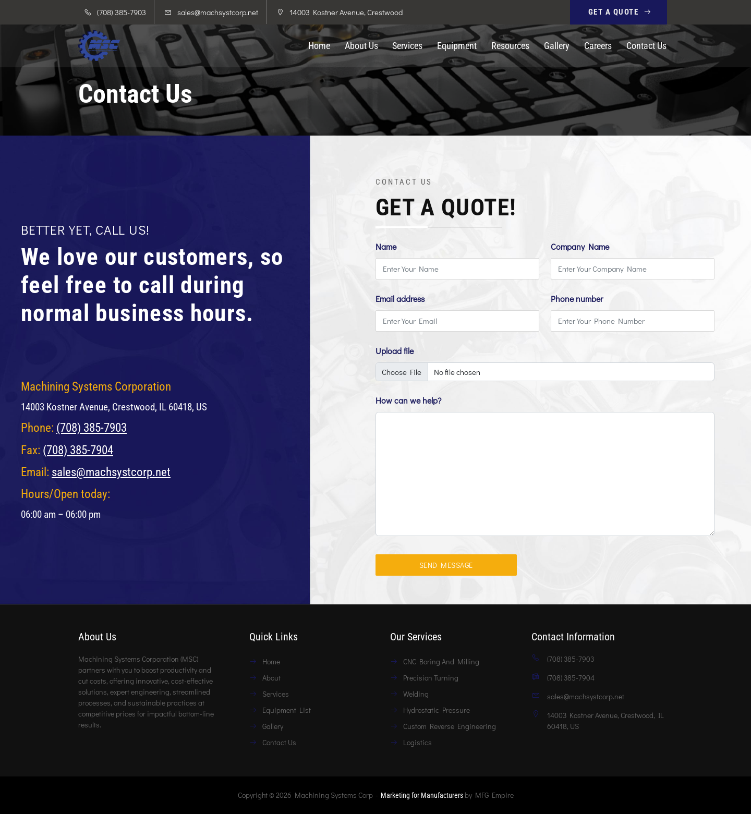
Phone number (577, 298)
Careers (598, 46)
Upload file (395, 350)
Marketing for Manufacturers (422, 795)
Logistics (417, 742)
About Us (361, 46)
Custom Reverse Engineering (449, 726)
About (271, 678)
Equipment (457, 46)
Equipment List (286, 710)
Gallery (557, 46)
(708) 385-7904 (78, 450)
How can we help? (408, 400)
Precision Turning (430, 678)
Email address (400, 298)
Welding (416, 694)
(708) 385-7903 (91, 427)
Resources (510, 46)
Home (319, 46)
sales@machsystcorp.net (217, 12)
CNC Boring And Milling (441, 661)
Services (407, 46)
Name (386, 246)
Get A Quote (620, 12)
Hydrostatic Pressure (436, 710)
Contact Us (646, 46)
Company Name (580, 246)
